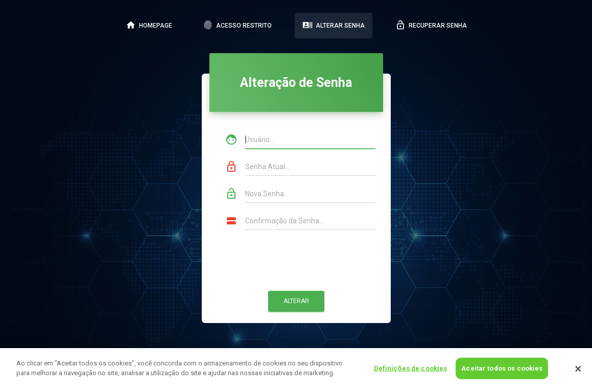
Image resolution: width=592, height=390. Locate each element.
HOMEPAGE (149, 25)
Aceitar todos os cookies (501, 368)
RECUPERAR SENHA (431, 25)
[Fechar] (578, 369)
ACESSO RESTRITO (237, 25)
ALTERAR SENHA (333, 25)
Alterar (296, 301)
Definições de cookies (410, 368)
